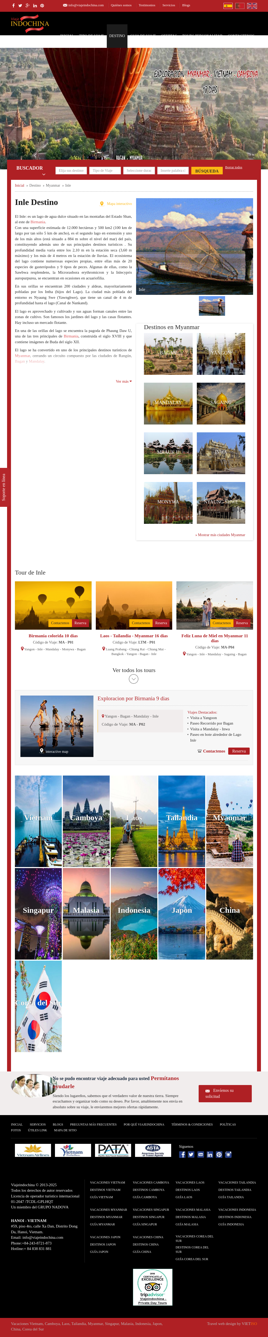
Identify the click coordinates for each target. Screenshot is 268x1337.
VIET (249, 1324)
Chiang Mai (156, 649)
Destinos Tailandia (235, 1190)
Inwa (221, 452)
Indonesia (134, 910)
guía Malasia (187, 1224)
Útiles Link (37, 1130)
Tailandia (182, 817)
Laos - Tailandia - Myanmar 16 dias (134, 635)
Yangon (221, 352)
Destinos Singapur (149, 1217)
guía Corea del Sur (192, 1259)
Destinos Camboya (149, 1190)
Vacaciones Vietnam (107, 1182)
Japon (182, 910)
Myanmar (229, 817)
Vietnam (38, 817)
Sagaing (221, 402)
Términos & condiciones (192, 1124)
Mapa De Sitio (65, 1130)
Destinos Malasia (191, 1217)
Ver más (124, 381)
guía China (142, 1252)
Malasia (86, 910)
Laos (134, 817)
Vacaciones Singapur (151, 1210)
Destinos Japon (103, 1244)
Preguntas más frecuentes (93, 1124)
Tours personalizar (202, 36)
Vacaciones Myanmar (108, 1210)
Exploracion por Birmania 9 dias (133, 698)
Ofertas (169, 36)
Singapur (38, 910)
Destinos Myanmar (106, 1217)
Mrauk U (168, 452)
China (229, 910)
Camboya (86, 817)
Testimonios (147, 5)
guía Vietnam (101, 1197)
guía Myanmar (102, 1224)
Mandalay (168, 402)
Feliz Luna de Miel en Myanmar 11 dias (214, 638)
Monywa (168, 501)
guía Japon (99, 1252)
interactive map (57, 752)
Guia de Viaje (143, 36)
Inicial (67, 36)
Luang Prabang (116, 649)
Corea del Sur (38, 1002)
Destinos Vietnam (105, 1190)
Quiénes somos (121, 5)
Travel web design (221, 1324)
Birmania (38, 222)
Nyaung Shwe (221, 501)
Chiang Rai (137, 649)
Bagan (168, 352)
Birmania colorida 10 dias (53, 635)
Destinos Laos (188, 1190)
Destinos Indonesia (235, 1217)
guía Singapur (145, 1224)
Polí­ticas (228, 1124)
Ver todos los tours (134, 670)
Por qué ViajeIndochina (144, 1124)
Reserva (80, 623)
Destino (117, 36)
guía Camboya (145, 1197)
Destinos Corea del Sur (192, 1250)
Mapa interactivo (119, 204)
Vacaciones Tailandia (237, 1182)
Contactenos (241, 36)
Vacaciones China (148, 1237)
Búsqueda (207, 171)
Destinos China (146, 1244)
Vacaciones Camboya (151, 1182)
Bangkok (117, 654)
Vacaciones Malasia (193, 1210)
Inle (40, 649)
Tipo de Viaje (91, 36)
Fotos (16, 1130)
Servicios (169, 5)
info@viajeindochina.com (86, 5)
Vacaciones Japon (105, 1237)
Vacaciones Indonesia (237, 1210)
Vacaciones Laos (190, 1182)
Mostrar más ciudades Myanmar (220, 535)
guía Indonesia (231, 1224)
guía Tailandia (231, 1197)
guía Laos (184, 1197)
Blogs (186, 5)
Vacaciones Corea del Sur (195, 1239)
